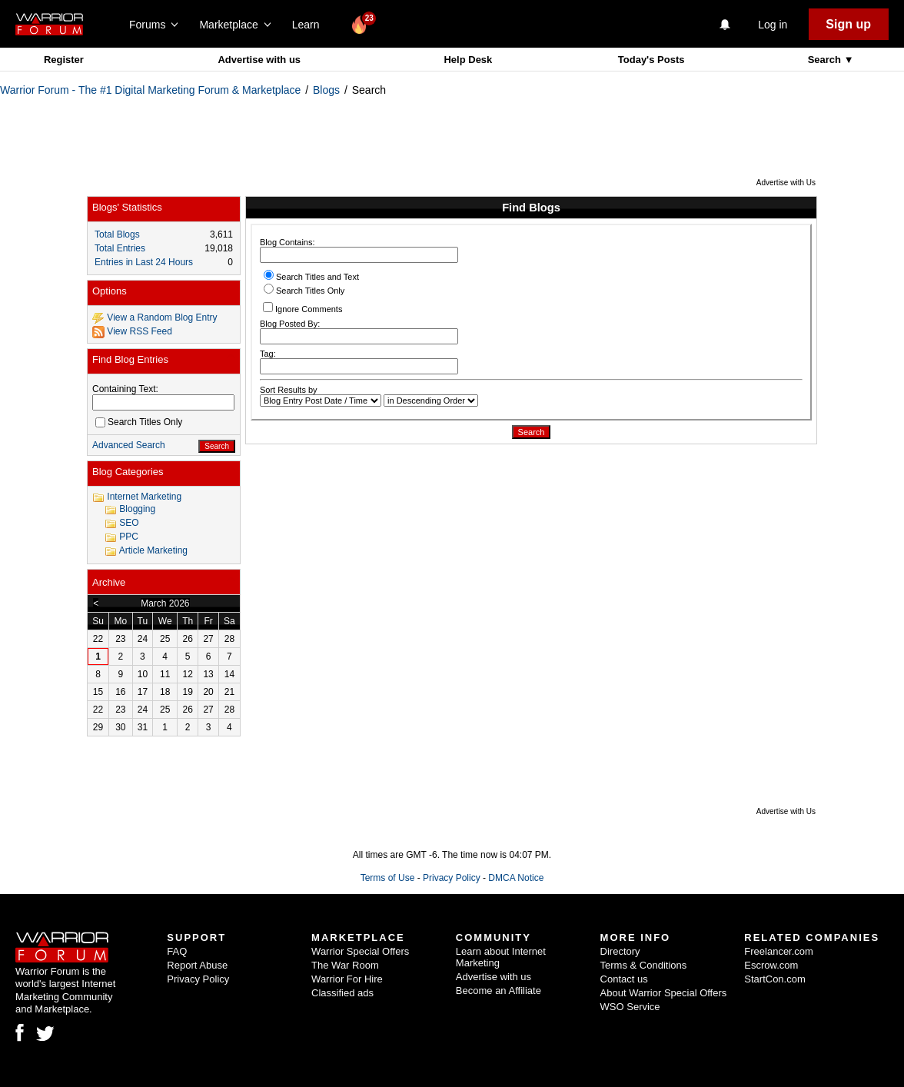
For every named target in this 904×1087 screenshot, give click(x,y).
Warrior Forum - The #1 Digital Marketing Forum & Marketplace (150, 90)
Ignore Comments (302, 308)
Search (826, 59)
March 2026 (165, 603)
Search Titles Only (304, 290)
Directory (620, 951)
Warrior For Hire (347, 979)
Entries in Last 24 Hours (144, 262)
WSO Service (630, 1006)
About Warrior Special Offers (663, 993)
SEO (128, 522)
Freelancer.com (778, 951)
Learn (310, 24)
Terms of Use (388, 878)
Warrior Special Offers (360, 951)
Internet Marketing (144, 496)
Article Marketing (153, 550)
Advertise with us (259, 59)
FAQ (177, 951)
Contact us (624, 979)
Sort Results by (288, 389)
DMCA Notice (515, 878)
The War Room (345, 965)
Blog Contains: (359, 250)
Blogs (326, 90)
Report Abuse (197, 965)
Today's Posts (651, 59)
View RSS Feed (139, 331)
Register (64, 59)
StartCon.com (774, 979)
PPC (128, 536)
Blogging (137, 509)
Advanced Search (128, 445)
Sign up (848, 24)
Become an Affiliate (498, 990)
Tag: (359, 361)
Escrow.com (771, 965)
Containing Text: (125, 389)
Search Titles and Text (311, 276)
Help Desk (468, 59)
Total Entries (120, 248)
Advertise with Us (786, 182)
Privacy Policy (451, 878)
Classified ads (342, 993)
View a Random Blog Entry (162, 317)
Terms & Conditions (643, 965)
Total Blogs (117, 234)
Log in (772, 24)
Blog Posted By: (359, 331)
